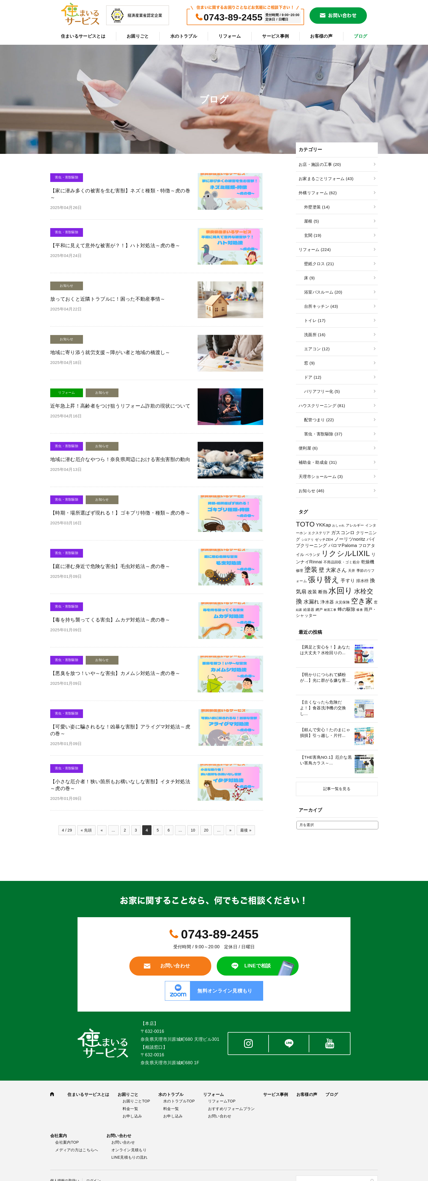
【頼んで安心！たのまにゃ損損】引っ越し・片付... (325, 732)
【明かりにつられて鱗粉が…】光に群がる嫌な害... (325, 677)
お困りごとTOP (136, 1101)
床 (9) (309, 278)
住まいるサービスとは (83, 36)
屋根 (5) (311, 221)
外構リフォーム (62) (318, 192)
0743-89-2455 (233, 17)
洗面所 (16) (314, 334)
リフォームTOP (222, 1101)
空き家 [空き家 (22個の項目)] (362, 601)
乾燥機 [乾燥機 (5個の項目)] (367, 561)
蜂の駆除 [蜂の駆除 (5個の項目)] (346, 609)
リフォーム (229, 36)
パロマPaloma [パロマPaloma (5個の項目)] (342, 545)
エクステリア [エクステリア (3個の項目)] (319, 533)
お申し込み (132, 1116)
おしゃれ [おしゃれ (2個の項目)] (338, 525)
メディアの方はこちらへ (76, 1150)
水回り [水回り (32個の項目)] (340, 590)
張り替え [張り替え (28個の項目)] (323, 579)
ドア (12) (312, 377)
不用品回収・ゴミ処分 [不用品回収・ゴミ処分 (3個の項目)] (341, 562)
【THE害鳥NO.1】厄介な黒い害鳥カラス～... (326, 760)
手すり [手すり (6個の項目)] (348, 580)
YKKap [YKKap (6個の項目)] (323, 525)
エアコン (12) (317, 348)
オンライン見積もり (129, 1150)
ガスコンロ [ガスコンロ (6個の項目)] (343, 532)
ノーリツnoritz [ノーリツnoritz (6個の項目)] (349, 539)
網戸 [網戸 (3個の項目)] (319, 610)
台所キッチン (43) (321, 306)
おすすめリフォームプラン (231, 1109)
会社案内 (58, 1135)
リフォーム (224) (315, 249)
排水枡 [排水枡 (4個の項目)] (362, 581)
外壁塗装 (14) (317, 207)
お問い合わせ (342, 15)
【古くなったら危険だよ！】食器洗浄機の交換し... (323, 708)
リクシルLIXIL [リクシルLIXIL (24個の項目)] (345, 553)
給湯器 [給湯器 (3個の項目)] (308, 610)
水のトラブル (183, 36)
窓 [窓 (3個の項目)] (376, 602)
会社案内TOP (67, 1142)
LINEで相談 (257, 965)
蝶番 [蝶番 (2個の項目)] (359, 609)
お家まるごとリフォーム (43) (326, 178)
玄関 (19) (312, 235)
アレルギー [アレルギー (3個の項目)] (355, 525)
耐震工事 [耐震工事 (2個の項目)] (330, 609)
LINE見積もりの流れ (129, 1157)
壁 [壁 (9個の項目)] (321, 570)
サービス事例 (275, 36)
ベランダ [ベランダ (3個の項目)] (312, 555)
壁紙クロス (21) (319, 263)
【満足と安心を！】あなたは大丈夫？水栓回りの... (325, 650)
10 (193, 830)
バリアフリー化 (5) (322, 391)
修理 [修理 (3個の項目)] (299, 571)
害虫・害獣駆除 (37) (323, 434)
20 (206, 830)
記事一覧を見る (336, 789)
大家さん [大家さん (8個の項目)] (336, 570)
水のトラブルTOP (179, 1101)
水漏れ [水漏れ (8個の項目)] (311, 602)
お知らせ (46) (311, 490)
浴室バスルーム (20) (323, 292)
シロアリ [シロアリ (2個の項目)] (307, 539)
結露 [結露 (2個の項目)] (299, 609)
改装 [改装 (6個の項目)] (312, 591)
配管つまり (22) (319, 419)
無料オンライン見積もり (224, 991)
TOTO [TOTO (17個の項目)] (305, 524)
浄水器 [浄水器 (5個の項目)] (327, 601)
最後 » (245, 830)
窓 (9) (309, 363)
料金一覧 (130, 1109)
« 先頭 (86, 830)
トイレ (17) (314, 320)
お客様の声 (321, 36)
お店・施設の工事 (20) (320, 164)
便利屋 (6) (308, 448)
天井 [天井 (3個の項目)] (351, 571)
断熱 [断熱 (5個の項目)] (322, 591)
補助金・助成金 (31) (318, 462)
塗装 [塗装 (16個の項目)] (311, 569)
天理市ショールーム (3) (321, 476)
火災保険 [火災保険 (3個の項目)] (342, 602)
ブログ (360, 36)
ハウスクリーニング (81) (322, 405)
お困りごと (138, 36)
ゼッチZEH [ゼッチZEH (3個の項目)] (324, 539)
